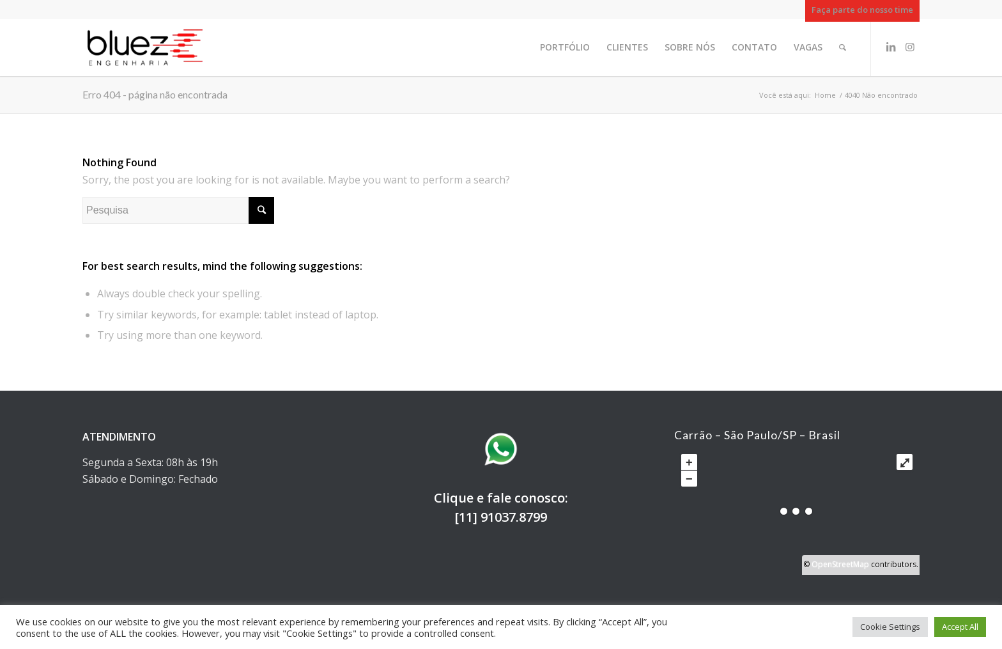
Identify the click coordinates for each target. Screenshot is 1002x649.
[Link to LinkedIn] (890, 46)
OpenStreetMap (840, 564)
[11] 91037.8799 (500, 517)
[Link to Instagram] (910, 46)
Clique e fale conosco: (501, 497)
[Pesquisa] (842, 47)
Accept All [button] (960, 626)
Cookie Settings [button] (890, 626)
